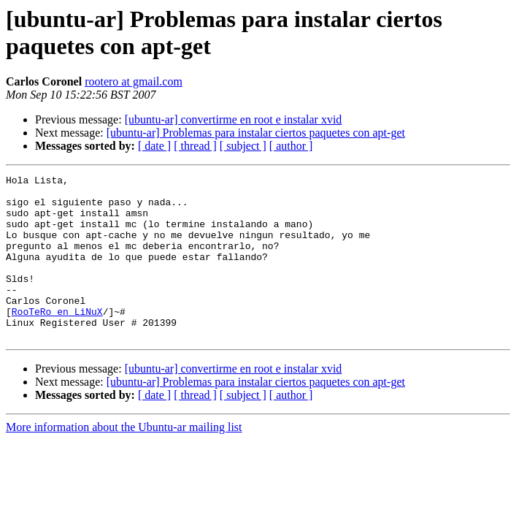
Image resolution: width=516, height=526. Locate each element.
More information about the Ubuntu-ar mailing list (124, 460)
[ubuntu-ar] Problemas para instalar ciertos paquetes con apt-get (256, 132)
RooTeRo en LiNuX (57, 339)
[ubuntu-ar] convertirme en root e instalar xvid (233, 119)
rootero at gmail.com (133, 81)
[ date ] (154, 146)
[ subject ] (243, 146)
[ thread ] (195, 146)
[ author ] (291, 146)
